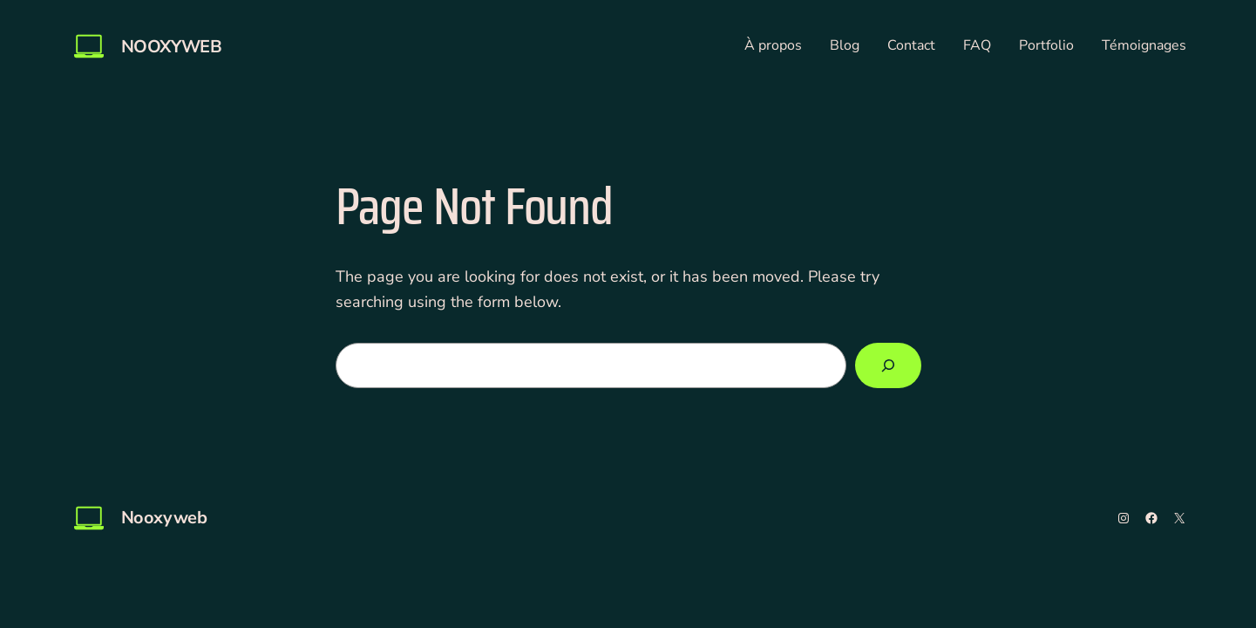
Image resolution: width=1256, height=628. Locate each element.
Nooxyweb (171, 46)
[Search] (888, 365)
